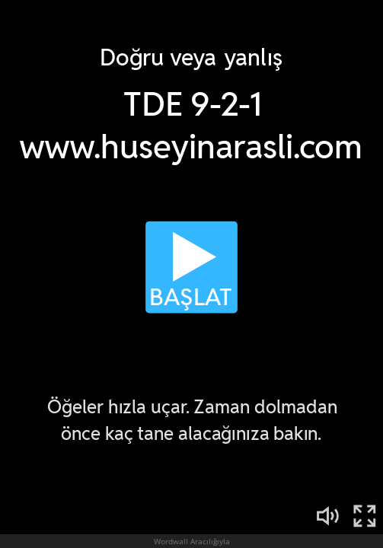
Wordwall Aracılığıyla (192, 541)
